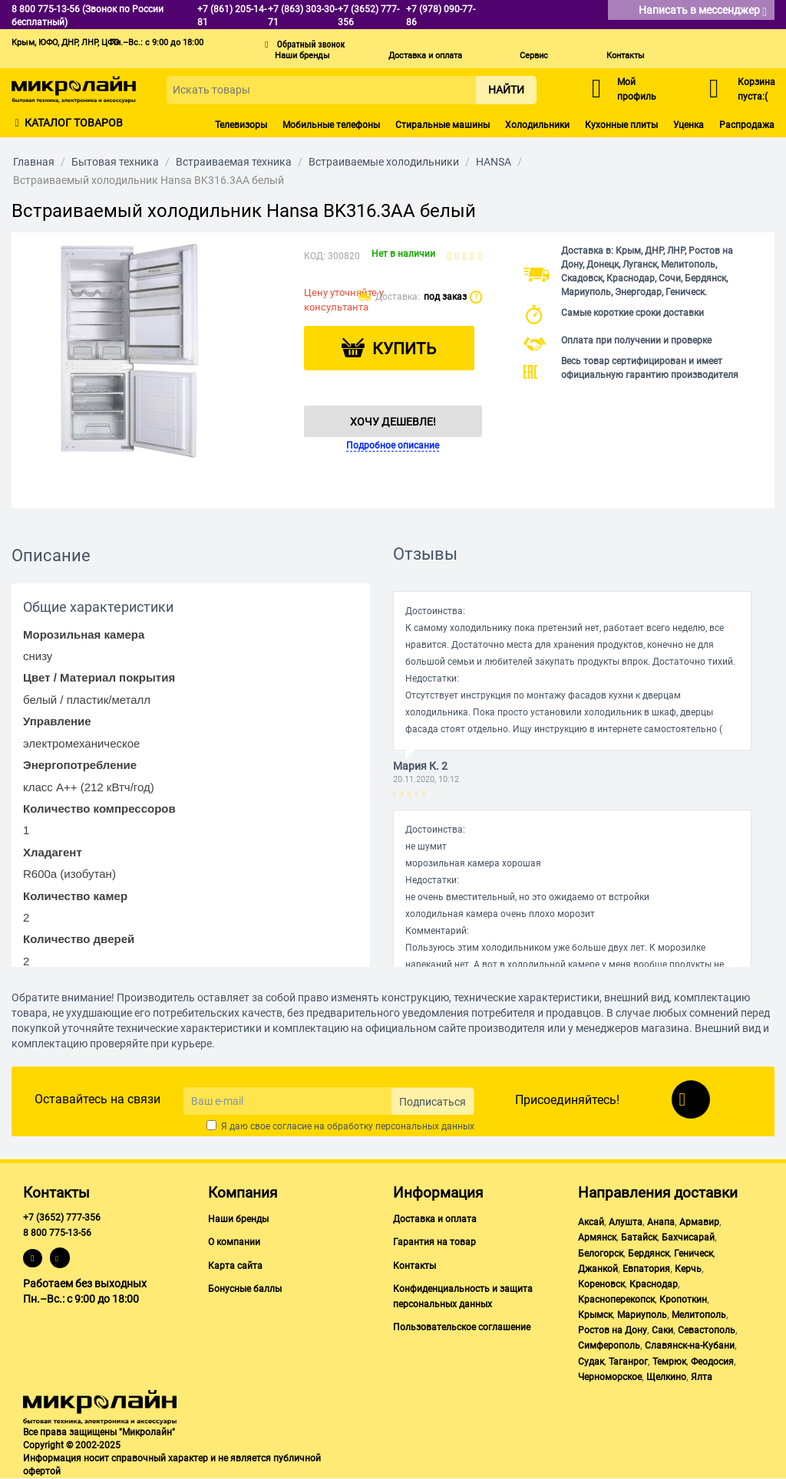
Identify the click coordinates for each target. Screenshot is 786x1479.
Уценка (688, 125)
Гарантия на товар (434, 1242)
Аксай (591, 1222)
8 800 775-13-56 (57, 1233)
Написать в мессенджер (703, 11)
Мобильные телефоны (331, 125)
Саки (662, 1330)
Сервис (534, 56)
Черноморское (610, 1377)
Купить (404, 349)
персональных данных (424, 1126)
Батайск (639, 1237)
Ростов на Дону (612, 1330)
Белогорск (600, 1253)
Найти (506, 90)
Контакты (625, 56)
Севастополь (706, 1330)
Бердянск (648, 1253)
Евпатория (646, 1269)
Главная (33, 162)
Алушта (625, 1222)
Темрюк (669, 1361)
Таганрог (628, 1361)
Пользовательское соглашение (461, 1327)
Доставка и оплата (425, 56)
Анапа (661, 1222)
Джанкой (598, 1269)
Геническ (693, 1253)
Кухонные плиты (621, 125)
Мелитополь (699, 1315)
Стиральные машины (442, 125)
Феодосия (712, 1361)
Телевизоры (241, 125)
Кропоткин (683, 1299)
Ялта (701, 1377)
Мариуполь (642, 1315)
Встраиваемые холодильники (384, 162)
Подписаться (432, 1102)
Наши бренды (302, 56)
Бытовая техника (115, 162)
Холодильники (537, 125)
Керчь (688, 1269)
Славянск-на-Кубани (690, 1345)
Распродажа (746, 125)
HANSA (493, 162)
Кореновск (601, 1284)
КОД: (314, 256)
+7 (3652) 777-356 (62, 1217)
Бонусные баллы (245, 1288)
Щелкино (666, 1377)
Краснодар (653, 1284)
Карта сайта (235, 1265)
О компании (234, 1242)
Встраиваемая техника (234, 162)
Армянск (597, 1237)
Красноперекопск (616, 1299)
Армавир (699, 1222)
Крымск (595, 1315)
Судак (591, 1361)
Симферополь (609, 1345)
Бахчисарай (688, 1237)
